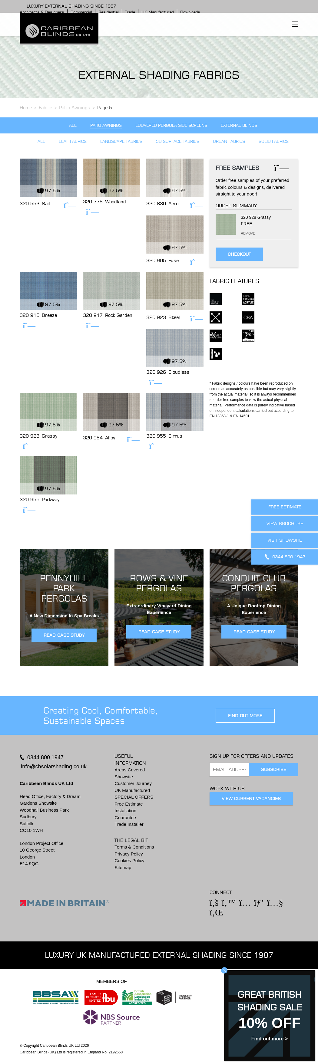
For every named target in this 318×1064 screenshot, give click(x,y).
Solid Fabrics (274, 141)
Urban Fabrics (229, 141)
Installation (125, 810)
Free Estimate (128, 803)
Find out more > (269, 1038)
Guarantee (125, 817)
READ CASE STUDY (64, 635)
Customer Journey (133, 783)
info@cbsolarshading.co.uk (53, 767)
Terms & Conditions (134, 846)
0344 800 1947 (45, 757)
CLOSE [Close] (224, 970)
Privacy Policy (128, 853)
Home (26, 107)
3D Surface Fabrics (177, 141)
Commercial (81, 12)
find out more (245, 715)
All (73, 125)
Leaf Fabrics (73, 141)
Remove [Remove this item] (242, 233)
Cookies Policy (129, 860)
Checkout (239, 254)
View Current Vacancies (251, 798)
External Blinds (239, 125)
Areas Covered (129, 769)
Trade (130, 12)
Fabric (45, 107)
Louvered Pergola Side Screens (171, 125)
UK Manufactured (157, 12)
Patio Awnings (74, 107)
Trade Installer (128, 824)
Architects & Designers (42, 12)
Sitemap (122, 867)
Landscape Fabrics (121, 141)
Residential (108, 12)
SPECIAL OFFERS (133, 797)
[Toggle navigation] (295, 24)
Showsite (123, 776)
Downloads (190, 12)
